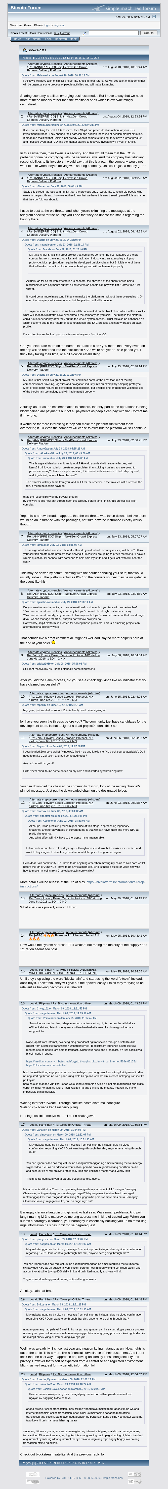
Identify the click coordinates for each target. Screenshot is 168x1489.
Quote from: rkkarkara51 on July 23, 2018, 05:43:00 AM (57, 453)
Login (48, 39)
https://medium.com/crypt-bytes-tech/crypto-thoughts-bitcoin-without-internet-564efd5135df (81, 1061)
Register (61, 39)
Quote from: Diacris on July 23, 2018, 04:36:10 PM (51, 240)
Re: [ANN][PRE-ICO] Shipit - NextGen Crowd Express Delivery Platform (57, 68)
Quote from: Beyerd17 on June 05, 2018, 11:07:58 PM (53, 746)
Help (27, 39)
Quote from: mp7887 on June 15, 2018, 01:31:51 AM (52, 705)
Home (17, 39)
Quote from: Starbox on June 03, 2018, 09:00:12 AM (52, 811)
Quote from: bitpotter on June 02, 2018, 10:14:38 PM (56, 816)
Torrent (65, 33)
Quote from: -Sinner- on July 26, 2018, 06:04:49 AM (52, 186)
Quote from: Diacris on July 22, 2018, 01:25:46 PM (57, 249)
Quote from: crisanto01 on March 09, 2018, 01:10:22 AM (58, 1384)
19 (91, 57)
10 (56, 57)
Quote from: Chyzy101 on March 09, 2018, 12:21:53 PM (54, 1008)
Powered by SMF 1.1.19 (60, 1477)
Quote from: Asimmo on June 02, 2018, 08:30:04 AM (59, 820)
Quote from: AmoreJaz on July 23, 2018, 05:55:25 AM (53, 448)
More (73, 39)
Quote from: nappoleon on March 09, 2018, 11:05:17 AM (58, 1013)
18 (87, 57)
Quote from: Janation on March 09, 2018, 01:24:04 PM (54, 1129)
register (59, 25)
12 (64, 57)
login (47, 25)
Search (38, 39)
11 (60, 57)
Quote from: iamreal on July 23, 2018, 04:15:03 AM (58, 458)
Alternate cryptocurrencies (45, 63)
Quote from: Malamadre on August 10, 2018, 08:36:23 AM (56, 75)
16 (79, 57)
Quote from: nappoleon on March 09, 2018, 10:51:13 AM (61, 1139)
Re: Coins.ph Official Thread (73, 1124)
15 (75, 57)
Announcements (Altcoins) (81, 63)
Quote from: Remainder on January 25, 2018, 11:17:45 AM (62, 1018)
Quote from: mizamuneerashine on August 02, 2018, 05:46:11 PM (60, 125)
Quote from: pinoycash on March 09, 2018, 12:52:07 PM (58, 1134)
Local (33, 969)
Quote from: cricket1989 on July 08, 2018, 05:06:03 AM (54, 663)
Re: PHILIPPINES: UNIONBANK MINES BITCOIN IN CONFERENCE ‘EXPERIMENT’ (63, 971)
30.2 (56, 33)
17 (84, 57)
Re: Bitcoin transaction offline (72, 1003)
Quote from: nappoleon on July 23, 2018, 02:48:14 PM (57, 244)
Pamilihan (45, 969)
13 (68, 57)
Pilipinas (44, 1003)
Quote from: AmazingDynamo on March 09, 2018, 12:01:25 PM (59, 1379)
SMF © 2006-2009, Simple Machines (100, 1477)
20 (95, 57)
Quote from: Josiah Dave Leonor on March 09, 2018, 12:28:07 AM (66, 1389)
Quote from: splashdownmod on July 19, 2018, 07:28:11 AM (57, 602)
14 (72, 57)
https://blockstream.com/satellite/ (46, 1065)
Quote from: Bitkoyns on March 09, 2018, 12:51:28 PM (54, 1304)
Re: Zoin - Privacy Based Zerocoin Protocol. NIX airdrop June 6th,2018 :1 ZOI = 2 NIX (63, 656)
